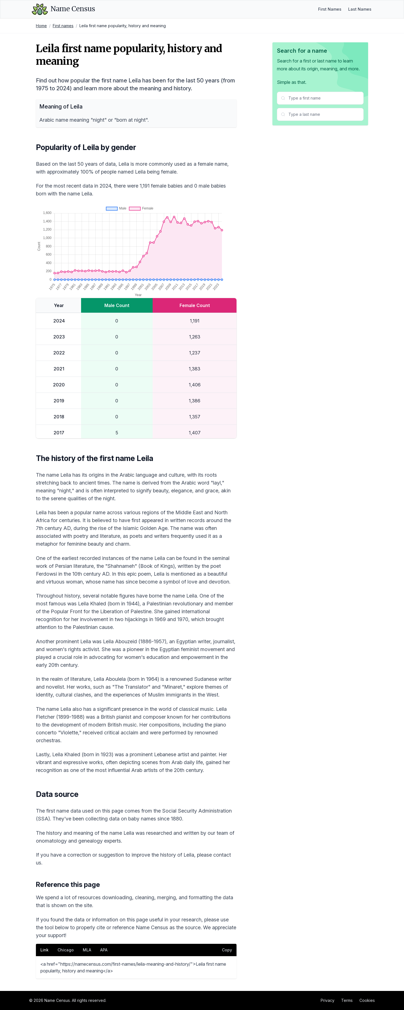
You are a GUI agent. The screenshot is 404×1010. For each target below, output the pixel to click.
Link (44, 949)
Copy (227, 949)
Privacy (327, 1000)
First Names (329, 9)
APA (103, 949)
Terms (347, 1000)
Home (41, 25)
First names (63, 25)
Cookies (367, 1000)
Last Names (359, 9)
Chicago (66, 949)
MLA (87, 949)
